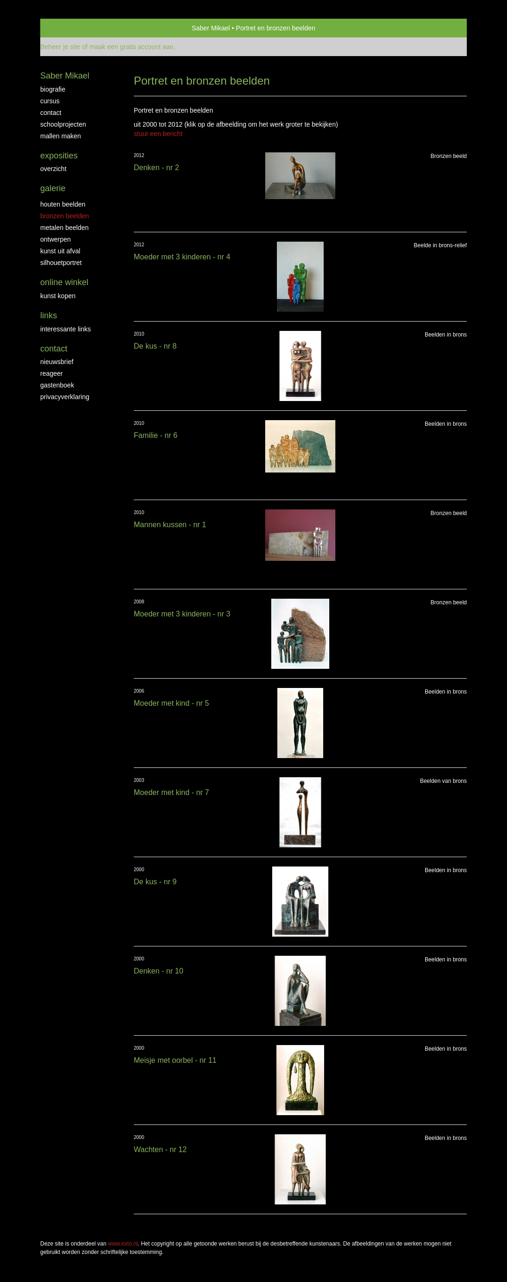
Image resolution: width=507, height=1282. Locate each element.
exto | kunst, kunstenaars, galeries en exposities (66, 28)
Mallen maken (60, 136)
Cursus (49, 101)
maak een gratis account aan (131, 46)
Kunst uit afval (60, 251)
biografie (52, 89)
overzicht (53, 168)
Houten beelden (63, 204)
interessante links (65, 329)
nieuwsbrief (56, 361)
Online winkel (64, 282)
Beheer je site (60, 46)
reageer (51, 373)
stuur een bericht (158, 133)
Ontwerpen (55, 239)
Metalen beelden (64, 227)
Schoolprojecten (63, 124)
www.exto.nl (123, 1243)
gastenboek (57, 385)
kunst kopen (58, 296)
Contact (50, 112)
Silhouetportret (61, 262)
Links (48, 315)
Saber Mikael (211, 28)
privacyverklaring (64, 397)
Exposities (59, 155)
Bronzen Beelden (64, 216)
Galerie (52, 188)
